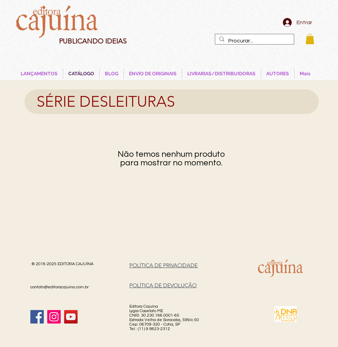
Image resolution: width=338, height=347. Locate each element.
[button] (310, 39)
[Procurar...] (253, 40)
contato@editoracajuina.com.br (59, 287)
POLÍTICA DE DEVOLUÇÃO (163, 285)
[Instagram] (54, 317)
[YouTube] (71, 317)
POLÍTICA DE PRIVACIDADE (163, 265)
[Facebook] (37, 317)
